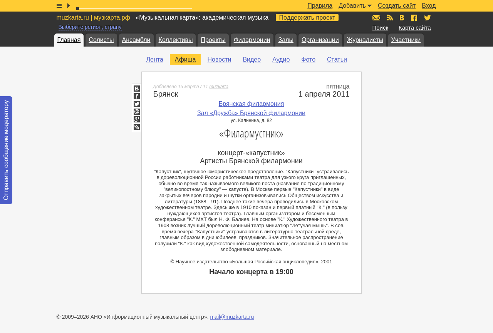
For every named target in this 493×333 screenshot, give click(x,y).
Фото (308, 59)
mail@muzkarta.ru (232, 317)
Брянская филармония (251, 103)
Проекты (213, 40)
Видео (252, 59)
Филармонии (252, 40)
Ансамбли (136, 40)
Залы (285, 40)
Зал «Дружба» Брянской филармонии (251, 113)
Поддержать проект (307, 17)
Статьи (337, 59)
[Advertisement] (418, 131)
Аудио (281, 59)
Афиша (185, 59)
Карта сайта (415, 27)
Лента (154, 59)
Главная (69, 40)
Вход (429, 5)
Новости (219, 59)
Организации (320, 40)
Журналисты (365, 40)
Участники (406, 40)
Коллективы (176, 40)
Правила (319, 5)
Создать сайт (397, 5)
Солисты (101, 40)
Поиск (380, 27)
